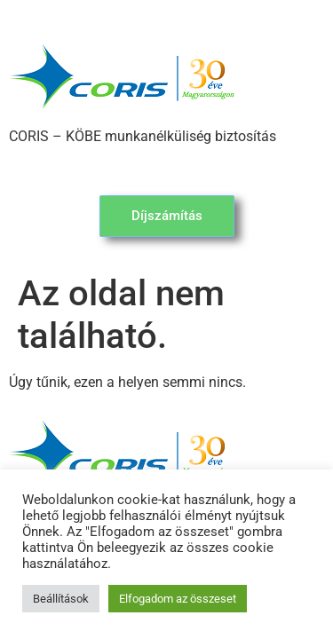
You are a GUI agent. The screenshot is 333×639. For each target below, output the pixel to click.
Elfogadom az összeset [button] (177, 598)
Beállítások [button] (61, 598)
